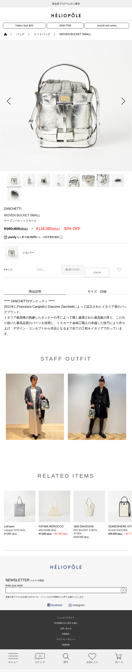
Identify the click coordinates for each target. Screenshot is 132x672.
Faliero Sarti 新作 (24, 25)
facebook (54, 605)
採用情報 (66, 645)
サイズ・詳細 (97, 291)
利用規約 (66, 634)
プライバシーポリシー (66, 639)
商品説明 (35, 291)
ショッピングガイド (66, 618)
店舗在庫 (97, 272)
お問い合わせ (66, 628)
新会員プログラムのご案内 (66, 3)
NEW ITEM (65, 25)
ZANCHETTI (12, 208)
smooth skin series (106, 25)
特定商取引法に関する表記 (66, 623)
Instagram (77, 605)
